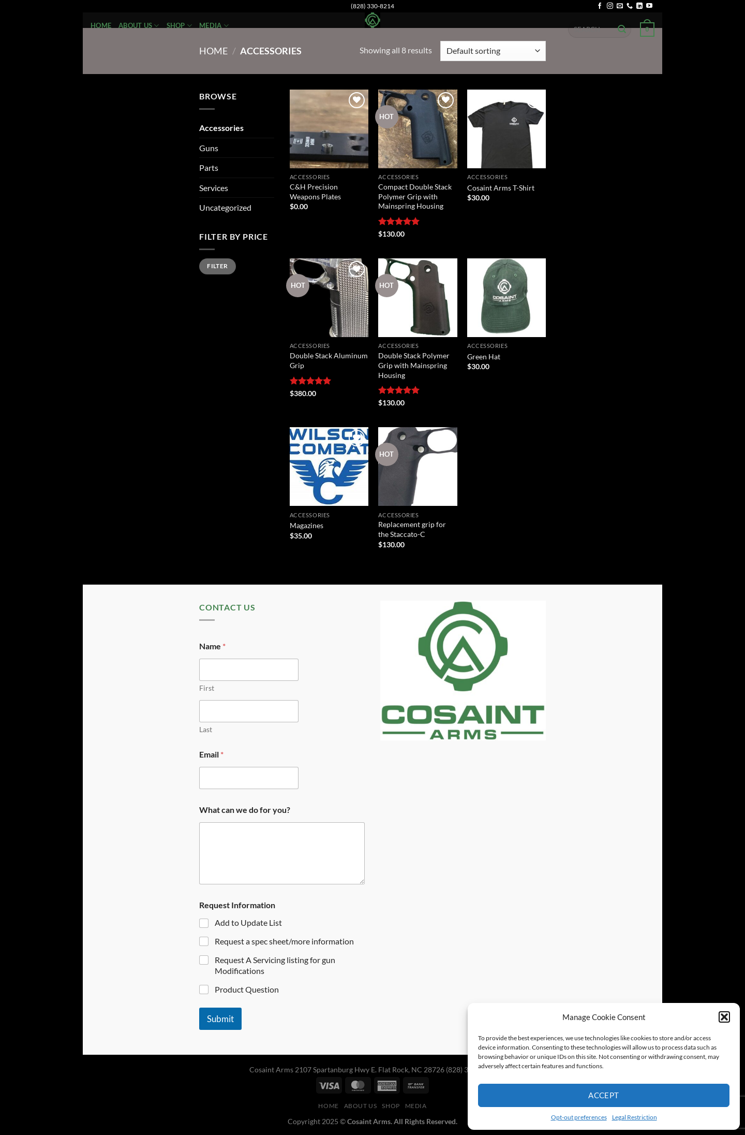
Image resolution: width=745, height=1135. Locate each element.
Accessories (221, 128)
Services (213, 188)
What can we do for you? (244, 809)
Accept (603, 1095)
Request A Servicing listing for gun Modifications (275, 965)
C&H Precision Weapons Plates (315, 191)
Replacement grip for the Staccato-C (412, 529)
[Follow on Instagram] (610, 6)
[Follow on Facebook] (600, 6)
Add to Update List (248, 922)
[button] (724, 1017)
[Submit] (622, 29)
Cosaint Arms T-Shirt (500, 187)
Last (205, 729)
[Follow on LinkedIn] (639, 6)
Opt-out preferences (579, 1117)
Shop (179, 26)
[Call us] (630, 6)
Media (214, 26)
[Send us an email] (620, 6)
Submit (220, 1018)
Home (101, 25)
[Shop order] (493, 51)
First (206, 687)
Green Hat (483, 356)
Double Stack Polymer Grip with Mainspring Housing (414, 365)
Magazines (306, 525)
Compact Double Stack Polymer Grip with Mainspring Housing (415, 196)
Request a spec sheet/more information (284, 941)
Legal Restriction (634, 1117)
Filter (217, 266)
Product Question (247, 989)
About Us (138, 26)
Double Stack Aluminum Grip (329, 360)
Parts (208, 167)
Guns (208, 148)
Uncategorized (225, 207)
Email (211, 754)
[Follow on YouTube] (649, 6)
